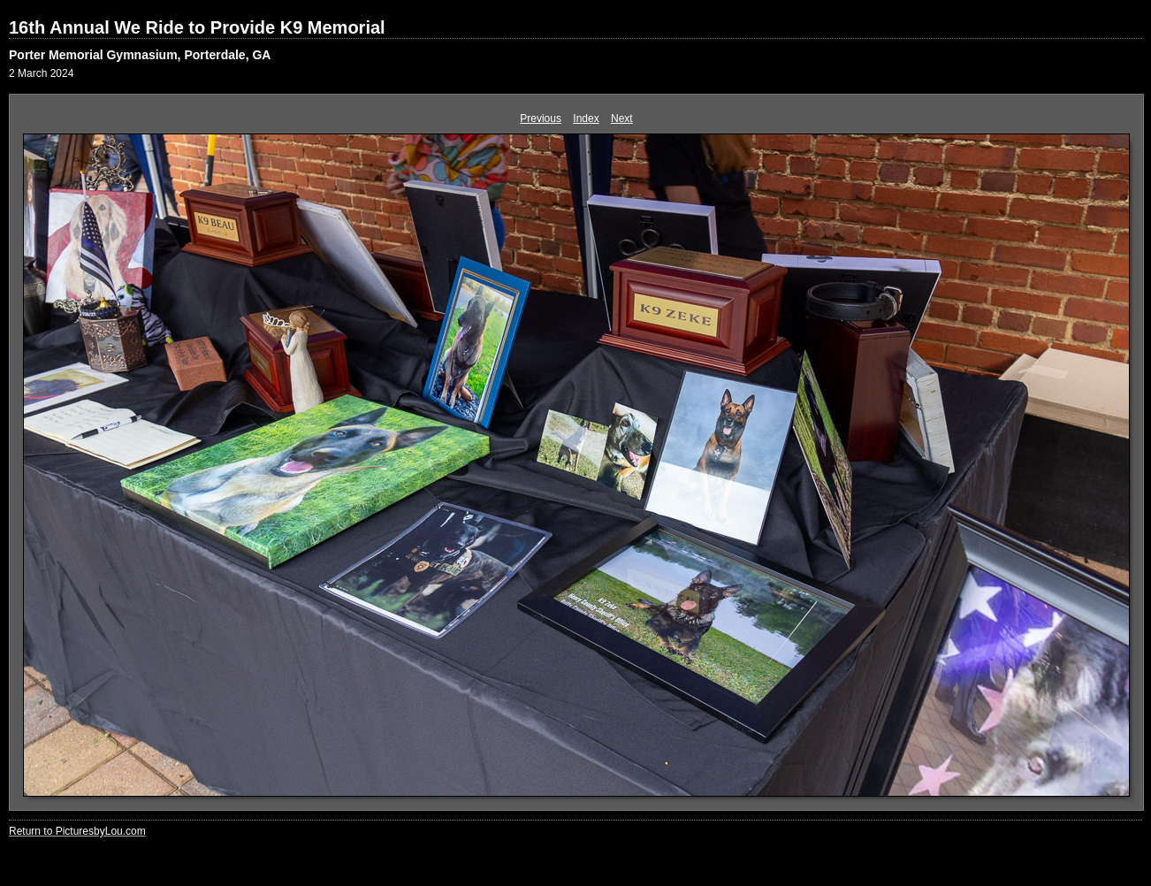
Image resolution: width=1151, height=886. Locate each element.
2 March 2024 (41, 73)
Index (585, 118)
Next (622, 118)
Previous (540, 118)
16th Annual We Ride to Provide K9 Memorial (197, 27)
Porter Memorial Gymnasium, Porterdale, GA (140, 55)
